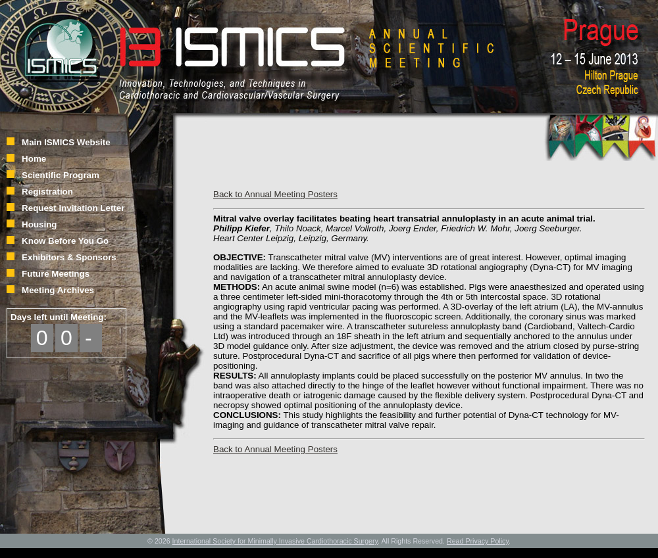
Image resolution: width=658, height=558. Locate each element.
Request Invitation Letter (73, 208)
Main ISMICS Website (66, 142)
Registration (47, 192)
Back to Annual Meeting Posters (275, 194)
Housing (39, 224)
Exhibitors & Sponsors (69, 257)
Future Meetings (55, 274)
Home (34, 159)
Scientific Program (60, 175)
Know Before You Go (65, 241)
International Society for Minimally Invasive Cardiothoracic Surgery (275, 541)
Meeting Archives (58, 290)
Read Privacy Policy (478, 541)
